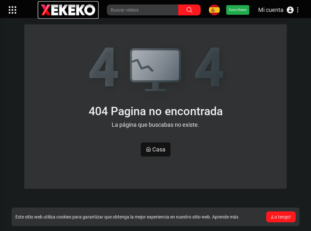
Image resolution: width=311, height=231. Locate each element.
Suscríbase (238, 10)
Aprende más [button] (225, 216)
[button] (278, 10)
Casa (155, 149)
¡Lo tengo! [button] (281, 216)
